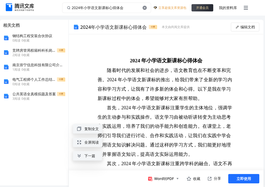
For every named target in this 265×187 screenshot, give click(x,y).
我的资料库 (228, 7)
